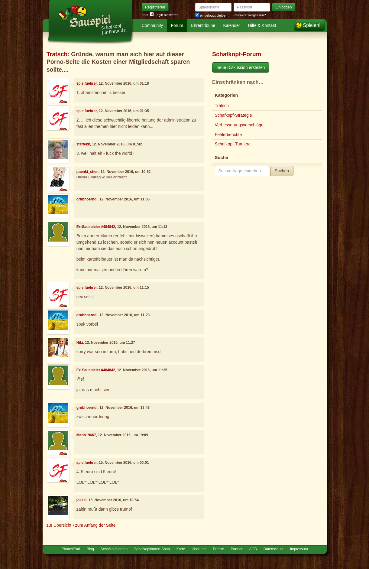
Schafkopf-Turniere (233, 143)
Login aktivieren (164, 15)
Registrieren (155, 7)
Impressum (299, 549)
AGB (253, 549)
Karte (180, 549)
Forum (177, 25)
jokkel (81, 500)
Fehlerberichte (228, 134)
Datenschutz (273, 549)
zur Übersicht (59, 525)
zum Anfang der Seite (95, 525)
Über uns (199, 549)
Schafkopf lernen (114, 549)
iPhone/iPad (70, 549)
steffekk (83, 144)
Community (152, 25)
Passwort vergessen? (250, 15)
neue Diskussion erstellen (241, 67)
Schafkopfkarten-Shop (152, 549)
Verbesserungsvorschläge (239, 124)
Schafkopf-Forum (236, 54)
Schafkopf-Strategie (233, 115)
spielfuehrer (86, 83)
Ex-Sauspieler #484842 (95, 227)
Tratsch (57, 54)
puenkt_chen (87, 172)
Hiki (79, 342)
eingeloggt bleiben (211, 15)
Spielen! (312, 25)
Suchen (282, 170)
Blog (90, 549)
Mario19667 (86, 435)
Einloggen (283, 7)
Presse (218, 549)
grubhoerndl (87, 199)
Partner (237, 549)
